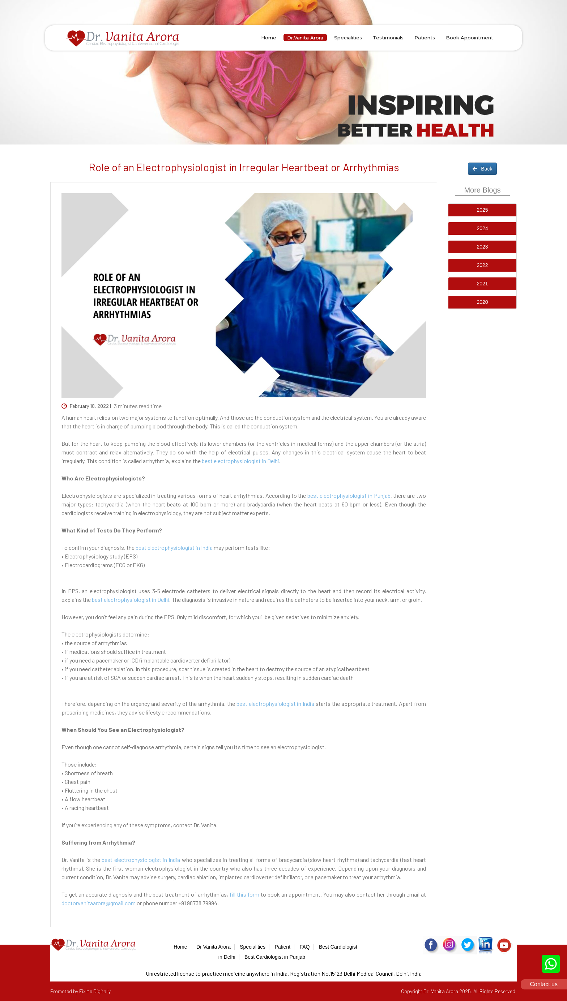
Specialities (348, 37)
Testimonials (388, 37)
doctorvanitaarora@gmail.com (98, 902)
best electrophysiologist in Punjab (348, 495)
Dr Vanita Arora (213, 947)
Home (268, 37)
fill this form (244, 894)
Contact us (544, 984)
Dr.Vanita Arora (305, 37)
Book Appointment (469, 37)
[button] (482, 209)
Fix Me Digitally (95, 991)
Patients (424, 37)
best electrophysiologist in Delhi (240, 460)
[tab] (482, 210)
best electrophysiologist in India (174, 547)
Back (483, 169)
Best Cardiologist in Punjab (274, 957)
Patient (282, 947)
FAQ (304, 947)
